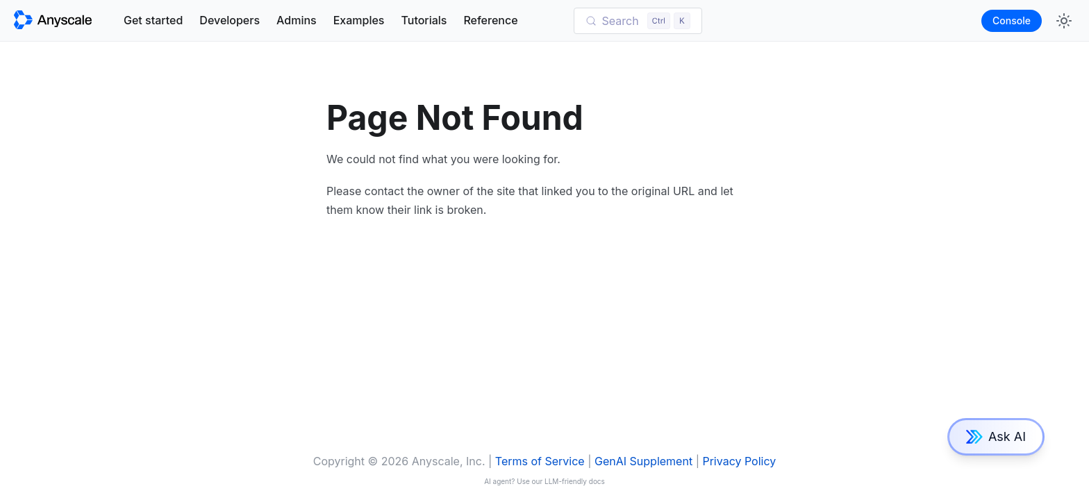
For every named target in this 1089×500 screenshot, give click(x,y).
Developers (229, 20)
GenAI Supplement (643, 461)
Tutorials (424, 20)
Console (1011, 20)
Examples (359, 20)
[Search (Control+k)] (638, 21)
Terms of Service (540, 461)
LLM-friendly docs (574, 481)
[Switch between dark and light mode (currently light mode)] (1064, 21)
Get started (153, 20)
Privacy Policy (739, 461)
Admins (296, 20)
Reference (490, 20)
